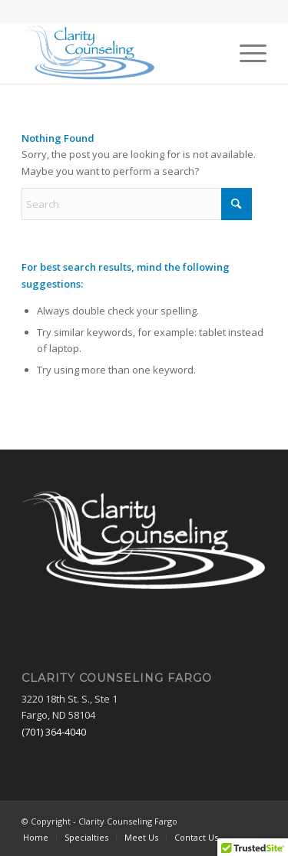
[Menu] (245, 53)
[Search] (137, 204)
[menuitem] (245, 53)
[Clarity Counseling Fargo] (119, 53)
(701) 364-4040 (54, 732)
